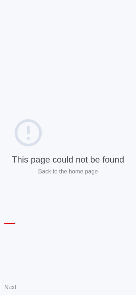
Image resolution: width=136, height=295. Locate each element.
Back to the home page (68, 171)
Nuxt (10, 287)
